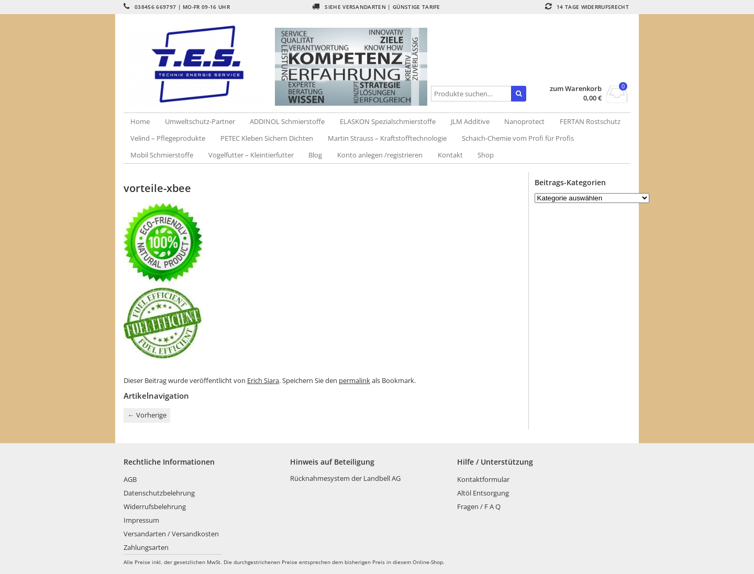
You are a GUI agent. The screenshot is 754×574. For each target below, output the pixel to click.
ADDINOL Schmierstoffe (287, 121)
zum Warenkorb (576, 88)
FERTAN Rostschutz (590, 121)
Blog (315, 155)
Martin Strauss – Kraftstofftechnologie (387, 138)
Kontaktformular (483, 479)
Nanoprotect (524, 121)
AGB (130, 479)
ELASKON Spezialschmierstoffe (388, 121)
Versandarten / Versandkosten (171, 533)
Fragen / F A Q (479, 506)
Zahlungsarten (146, 547)
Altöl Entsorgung (483, 493)
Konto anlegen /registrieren (380, 155)
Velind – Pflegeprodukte (167, 138)
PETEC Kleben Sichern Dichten (266, 138)
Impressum (141, 520)
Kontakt (450, 155)
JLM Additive (470, 121)
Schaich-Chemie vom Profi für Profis (518, 138)
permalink (354, 380)
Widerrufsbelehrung (155, 506)
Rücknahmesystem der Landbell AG (345, 478)
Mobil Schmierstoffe (161, 155)
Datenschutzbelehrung (159, 493)
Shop (486, 155)
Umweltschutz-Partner (200, 121)
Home (140, 121)
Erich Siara (263, 380)
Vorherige (147, 415)
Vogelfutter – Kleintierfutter (251, 155)
